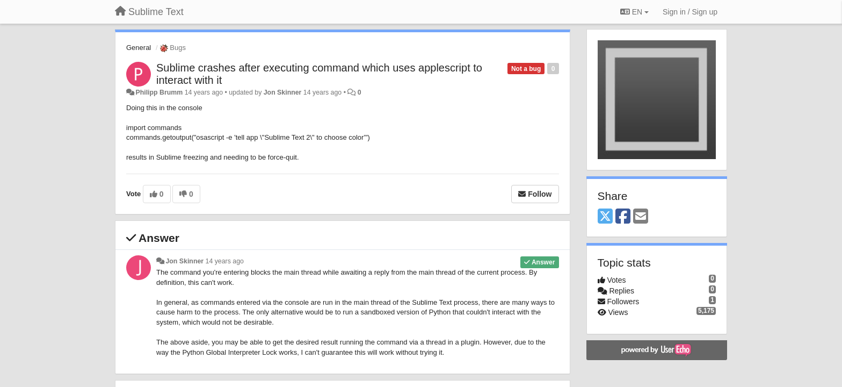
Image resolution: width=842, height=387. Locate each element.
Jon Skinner (283, 92)
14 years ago (225, 261)
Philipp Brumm (159, 92)
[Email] (640, 216)
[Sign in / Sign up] (690, 12)
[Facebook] (622, 216)
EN (634, 12)
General (138, 48)
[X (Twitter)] (605, 216)
